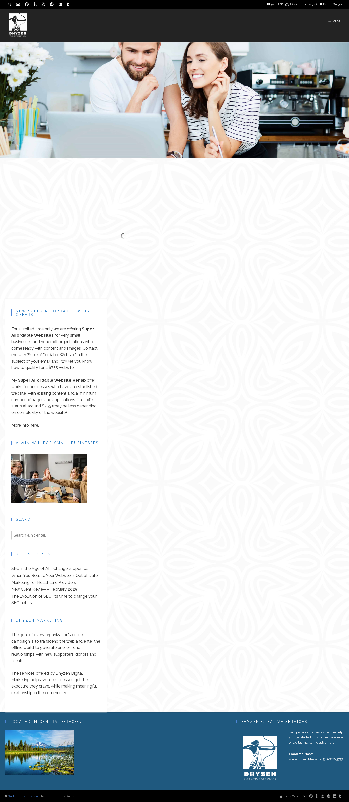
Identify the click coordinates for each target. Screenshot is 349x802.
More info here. (25, 425)
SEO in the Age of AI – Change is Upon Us (49, 568)
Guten (56, 796)
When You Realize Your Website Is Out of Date (54, 575)
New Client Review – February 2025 (44, 589)
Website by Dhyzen (23, 796)
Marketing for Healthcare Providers (43, 582)
